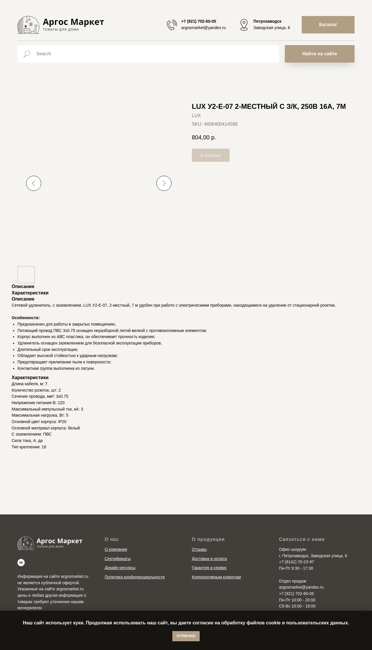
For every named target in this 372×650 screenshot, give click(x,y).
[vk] (21, 562)
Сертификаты (117, 558)
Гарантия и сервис (209, 567)
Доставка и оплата (209, 558)
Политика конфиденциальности (135, 577)
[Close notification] (368, 615)
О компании (116, 549)
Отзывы (199, 549)
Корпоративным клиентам (216, 577)
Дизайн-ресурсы (120, 567)
